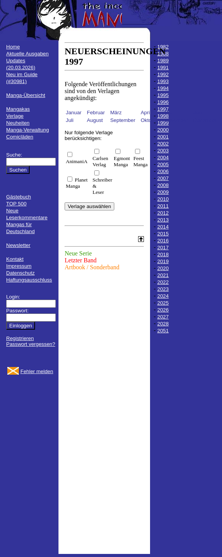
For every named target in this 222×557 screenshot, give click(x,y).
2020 (163, 268)
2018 (163, 254)
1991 (163, 67)
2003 (163, 150)
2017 (163, 247)
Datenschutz (20, 273)
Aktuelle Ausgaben (27, 54)
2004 (163, 157)
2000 (163, 130)
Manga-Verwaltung (27, 130)
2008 (163, 185)
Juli (69, 120)
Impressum (19, 266)
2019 (163, 261)
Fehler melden (36, 371)
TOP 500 (16, 204)
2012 (163, 213)
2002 (163, 144)
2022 (163, 282)
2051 (163, 331)
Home (13, 47)
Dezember (205, 120)
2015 (163, 234)
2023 (163, 289)
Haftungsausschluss (29, 280)
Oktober (150, 120)
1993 (163, 81)
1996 (163, 102)
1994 (163, 88)
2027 (163, 317)
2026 (163, 310)
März (116, 112)
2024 (163, 296)
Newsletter (18, 245)
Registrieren (20, 338)
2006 (163, 171)
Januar (74, 112)
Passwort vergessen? (30, 344)
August (95, 120)
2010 (163, 199)
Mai (168, 112)
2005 (163, 164)
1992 (163, 74)
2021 (163, 275)
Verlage (14, 116)
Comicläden (19, 137)
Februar (96, 112)
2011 (163, 206)
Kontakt (14, 259)
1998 (163, 116)
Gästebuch (18, 197)
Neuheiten (18, 123)
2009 (163, 192)
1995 (163, 95)
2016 (163, 240)
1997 (163, 109)
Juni (198, 112)
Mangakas (18, 109)
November (176, 120)
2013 (163, 220)
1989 (163, 60)
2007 (163, 178)
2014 (163, 227)
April (146, 112)
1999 (163, 123)
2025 (163, 303)
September (122, 120)
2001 (163, 137)
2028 (163, 324)
